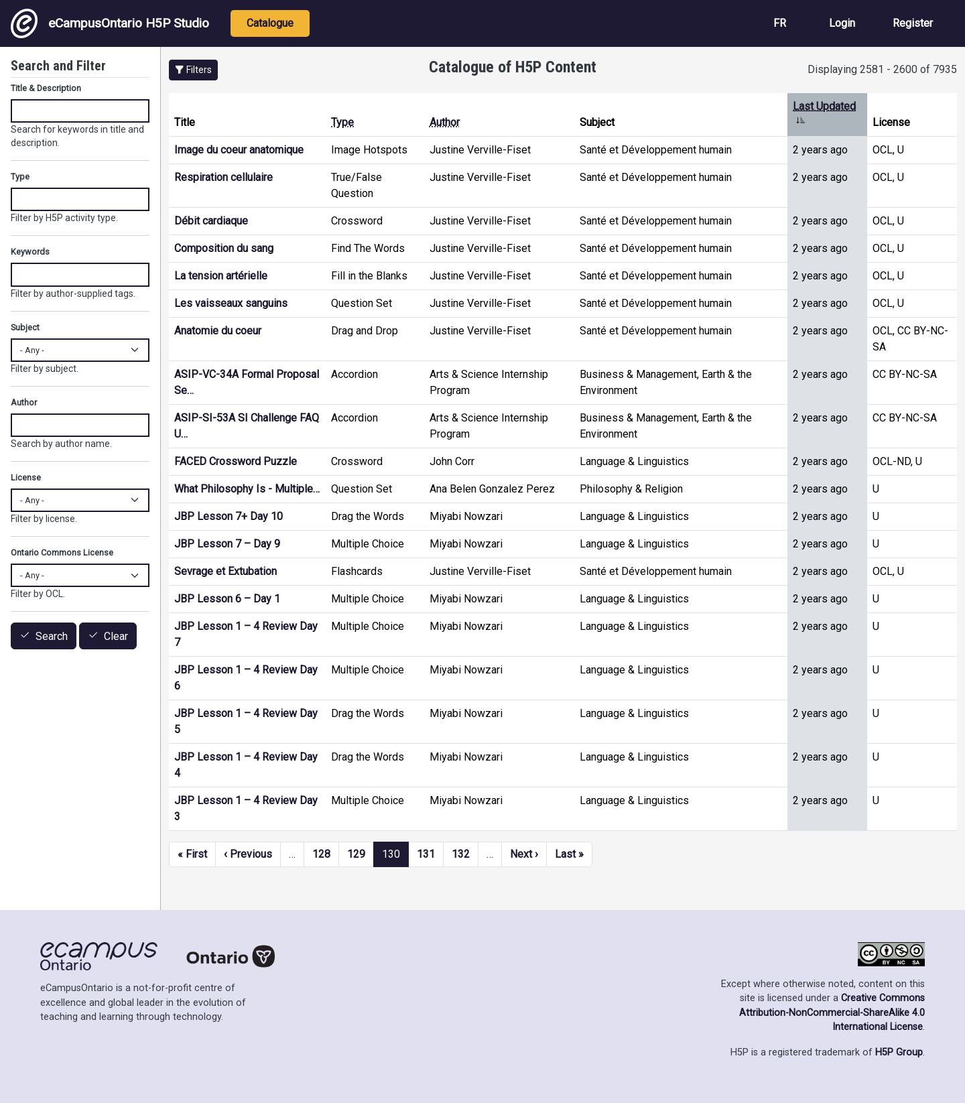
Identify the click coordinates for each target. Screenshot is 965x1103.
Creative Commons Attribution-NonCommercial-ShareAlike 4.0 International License (832, 1012)
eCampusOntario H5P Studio (110, 23)
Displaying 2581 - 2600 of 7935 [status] (882, 69)
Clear (116, 636)
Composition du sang (223, 248)
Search (52, 636)
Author (445, 122)
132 (461, 854)
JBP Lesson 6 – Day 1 (227, 598)
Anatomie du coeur (217, 330)
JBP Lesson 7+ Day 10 (228, 516)
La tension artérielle (220, 275)
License (26, 477)
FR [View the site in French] (779, 23)
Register (913, 23)
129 (356, 854)
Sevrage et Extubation (225, 571)
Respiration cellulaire (223, 177)
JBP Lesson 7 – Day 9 (227, 543)
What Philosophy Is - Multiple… (247, 488)
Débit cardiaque (211, 220)
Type (342, 122)
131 (426, 854)
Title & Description (46, 88)
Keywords (30, 252)
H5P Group (899, 1052)
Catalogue (270, 23)
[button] (193, 70)
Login (842, 23)
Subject (25, 327)
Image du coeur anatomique (239, 149)
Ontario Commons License (62, 552)
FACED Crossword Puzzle (235, 461)
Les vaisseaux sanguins (230, 303)
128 (321, 854)
